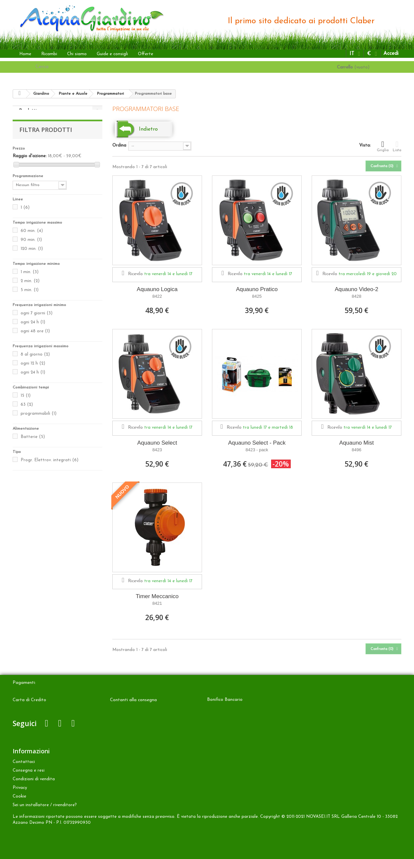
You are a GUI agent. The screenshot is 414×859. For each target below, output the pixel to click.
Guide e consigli (112, 54)
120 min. (32, 255)
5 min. (30, 296)
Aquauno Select (157, 443)
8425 (257, 296)
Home (25, 54)
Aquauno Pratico (257, 289)
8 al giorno (35, 361)
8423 (157, 449)
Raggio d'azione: (30, 163)
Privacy (20, 788)
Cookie (19, 796)
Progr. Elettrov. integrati (49, 467)
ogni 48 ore (35, 338)
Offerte (145, 54)
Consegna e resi (29, 770)
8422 (157, 296)
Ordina (119, 145)
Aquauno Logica (157, 289)
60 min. (32, 237)
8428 (357, 296)
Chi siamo (77, 54)
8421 (157, 603)
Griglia (383, 146)
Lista (397, 146)
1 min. (30, 278)
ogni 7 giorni (36, 320)
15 (26, 402)
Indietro (148, 129)
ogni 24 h (33, 329)
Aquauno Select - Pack (257, 443)
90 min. (31, 246)
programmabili (38, 420)
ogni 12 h (33, 370)
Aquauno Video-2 (356, 289)
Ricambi (49, 54)
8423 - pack (257, 449)
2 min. (30, 287)
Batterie (33, 443)
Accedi (390, 53)
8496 (357, 449)
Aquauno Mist (356, 443)
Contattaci (24, 762)
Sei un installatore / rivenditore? (45, 805)
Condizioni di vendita (34, 779)
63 (27, 411)
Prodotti (28, 111)
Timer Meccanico (157, 596)
